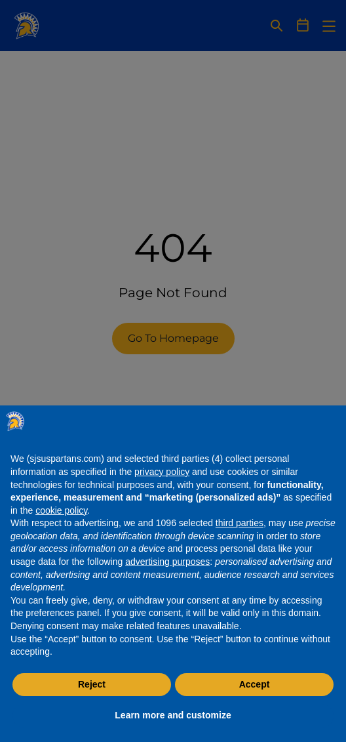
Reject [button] (92, 684)
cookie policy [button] (61, 510)
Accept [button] (254, 684)
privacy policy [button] (161, 471)
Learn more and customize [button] (173, 715)
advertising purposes (167, 561)
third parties (239, 523)
